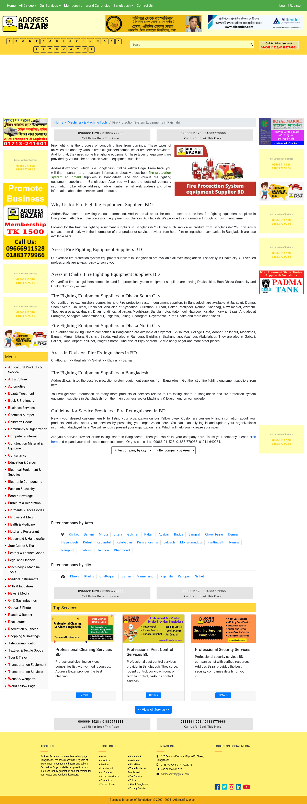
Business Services (21, 408)
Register (296, 6)
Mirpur (103, 534)
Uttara (117, 534)
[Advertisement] (153, 85)
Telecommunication (22, 643)
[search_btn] (251, 44)
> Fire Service (135, 776)
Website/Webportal (22, 679)
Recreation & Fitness (23, 629)
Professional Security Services (222, 649)
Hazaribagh (69, 542)
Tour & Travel (17, 657)
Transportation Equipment (27, 665)
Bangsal (194, 534)
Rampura (67, 550)
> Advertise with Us (109, 776)
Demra (233, 534)
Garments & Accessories (26, 510)
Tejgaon (103, 550)
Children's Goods (20, 422)
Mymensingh (146, 576)
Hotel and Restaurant (23, 531)
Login (283, 6)
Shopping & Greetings (24, 636)
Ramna (234, 542)
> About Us (104, 760)
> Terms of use (107, 784)
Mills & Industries (20, 586)
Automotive (16, 386)
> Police (132, 780)
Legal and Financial (22, 560)
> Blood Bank (135, 764)
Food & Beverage (20, 496)
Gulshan (133, 534)
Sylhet (199, 576)
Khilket (74, 534)
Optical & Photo (19, 608)
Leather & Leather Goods (26, 553)
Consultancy (17, 455)
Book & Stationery (21, 401)
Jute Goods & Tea (21, 546)
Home (11, 6)
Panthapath (215, 542)
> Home (103, 756)
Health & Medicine (21, 524)
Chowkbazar (214, 534)
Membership (73, 6)
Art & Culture (17, 379)
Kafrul (87, 542)
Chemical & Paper (21, 415)
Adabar (164, 534)
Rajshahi (166, 576)
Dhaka (74, 576)
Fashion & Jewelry (21, 489)
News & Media (18, 593)
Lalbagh (169, 542)
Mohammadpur (191, 542)
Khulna (89, 576)
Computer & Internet (23, 436)
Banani (89, 534)
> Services (104, 764)
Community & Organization (27, 429)
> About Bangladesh (138, 784)
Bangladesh (124, 6)
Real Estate (16, 622)
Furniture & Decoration (24, 503)
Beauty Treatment (21, 393)
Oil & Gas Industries (22, 600)
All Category (27, 6)
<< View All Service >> (153, 710)
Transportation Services (25, 672)
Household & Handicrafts (26, 539)
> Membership (106, 768)
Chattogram (107, 576)
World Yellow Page (21, 686)
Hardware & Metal (21, 517)
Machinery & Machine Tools (88, 122)
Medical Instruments (23, 579)
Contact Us (145, 6)
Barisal (127, 576)
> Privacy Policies (137, 788)
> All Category (106, 772)
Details (83, 695)
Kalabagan (124, 542)
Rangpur (184, 576)
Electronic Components (25, 482)
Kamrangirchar (147, 542)
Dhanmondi (122, 550)
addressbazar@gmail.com (175, 774)
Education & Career (22, 462)
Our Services (50, 6)
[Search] (189, 44)
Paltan (148, 534)
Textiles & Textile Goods (25, 650)
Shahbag (86, 550)
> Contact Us (105, 780)
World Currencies (98, 6)
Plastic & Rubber (20, 615)
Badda (178, 534)
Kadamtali (104, 542)
